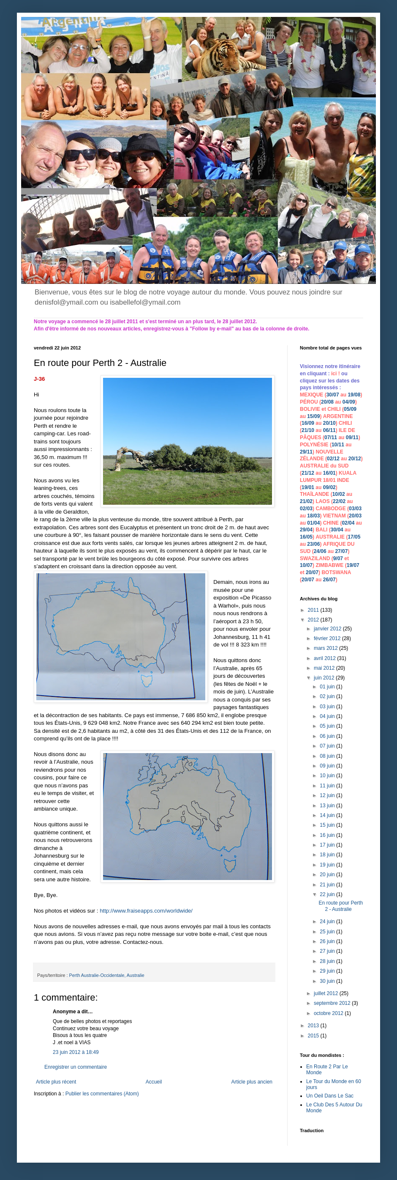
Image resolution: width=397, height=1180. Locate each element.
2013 (314, 1026)
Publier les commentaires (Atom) (102, 1094)
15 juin (328, 825)
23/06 (313, 544)
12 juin (328, 795)
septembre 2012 (333, 1003)
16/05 (306, 537)
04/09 (349, 402)
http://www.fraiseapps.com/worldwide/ (146, 911)
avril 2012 (325, 658)
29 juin (328, 971)
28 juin (328, 961)
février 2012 (328, 638)
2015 (314, 1036)
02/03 (306, 509)
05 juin (328, 726)
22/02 (339, 501)
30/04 (337, 530)
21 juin (328, 885)
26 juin (328, 941)
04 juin (328, 716)
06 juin (328, 736)
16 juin (328, 835)
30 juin (328, 981)
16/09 (308, 423)
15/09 (313, 416)
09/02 (329, 487)
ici (334, 374)
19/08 (354, 395)
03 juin (328, 707)
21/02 (306, 501)
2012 (314, 620)
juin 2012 (325, 678)
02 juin (328, 696)
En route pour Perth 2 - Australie (340, 906)
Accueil (154, 1082)
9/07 (338, 558)
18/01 (329, 480)
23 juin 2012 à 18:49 (76, 1052)
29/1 (305, 452)
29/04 (306, 530)
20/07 (312, 572)
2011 (314, 610)
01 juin (328, 687)
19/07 (353, 565)
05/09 (350, 409)
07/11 (330, 437)
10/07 (306, 565)
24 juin (328, 921)
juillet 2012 (327, 993)
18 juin (328, 855)
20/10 (329, 423)
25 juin (328, 932)
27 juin (328, 951)
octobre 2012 (329, 1013)
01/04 (313, 523)
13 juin (328, 806)
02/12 (333, 459)
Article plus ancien (251, 1082)
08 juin (328, 756)
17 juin (328, 845)
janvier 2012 (328, 629)
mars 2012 (326, 648)
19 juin (328, 865)
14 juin (328, 815)
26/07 (329, 580)
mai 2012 (325, 668)
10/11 (338, 445)
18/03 (313, 516)
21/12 (308, 473)
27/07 (341, 551)
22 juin (328, 894)
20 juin (328, 874)
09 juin (328, 766)
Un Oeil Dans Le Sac (329, 1096)
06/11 (329, 430)
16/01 (329, 473)
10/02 (338, 494)
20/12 (354, 459)
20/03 (355, 516)
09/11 (352, 437)
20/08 (327, 402)
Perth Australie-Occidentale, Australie (106, 975)
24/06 (320, 551)
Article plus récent (56, 1082)
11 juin (328, 786)
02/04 (348, 523)
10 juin (328, 775)
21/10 (308, 430)
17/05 (354, 537)
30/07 (332, 395)
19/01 (308, 487)
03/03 (355, 509)
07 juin (328, 746)
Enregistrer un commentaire (75, 1067)
